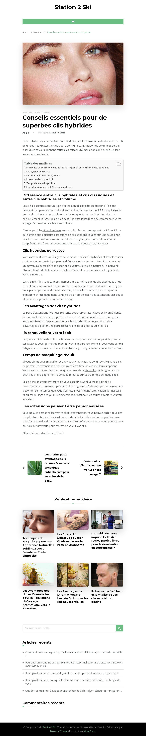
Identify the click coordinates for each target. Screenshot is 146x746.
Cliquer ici (29, 433)
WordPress (90, 741)
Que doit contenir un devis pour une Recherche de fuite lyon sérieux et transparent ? (68, 698)
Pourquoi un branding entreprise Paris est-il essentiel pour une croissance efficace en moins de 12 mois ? (71, 666)
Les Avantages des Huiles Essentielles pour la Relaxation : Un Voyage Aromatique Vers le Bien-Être (37, 601)
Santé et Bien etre (43, 112)
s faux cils (91, 370)
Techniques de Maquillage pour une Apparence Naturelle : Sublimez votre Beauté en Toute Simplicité (38, 547)
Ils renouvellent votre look (40, 179)
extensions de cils (53, 145)
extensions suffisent (73, 395)
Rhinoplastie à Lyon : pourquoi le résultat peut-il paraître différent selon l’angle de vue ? (74, 688)
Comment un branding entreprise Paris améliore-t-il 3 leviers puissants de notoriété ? (71, 655)
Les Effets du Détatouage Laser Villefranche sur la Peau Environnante (71, 540)
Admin (26, 132)
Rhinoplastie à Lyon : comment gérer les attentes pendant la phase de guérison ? (74, 677)
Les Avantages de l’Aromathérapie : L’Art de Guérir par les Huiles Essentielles (71, 599)
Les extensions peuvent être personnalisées (50, 187)
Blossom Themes (59, 741)
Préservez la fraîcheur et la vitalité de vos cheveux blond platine (102, 599)
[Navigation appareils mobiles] (25, 21)
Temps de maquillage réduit (41, 183)
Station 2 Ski (73, 7)
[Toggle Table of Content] (117, 163)
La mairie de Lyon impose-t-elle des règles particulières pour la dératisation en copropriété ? (106, 541)
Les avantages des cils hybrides (43, 175)
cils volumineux (52, 230)
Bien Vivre (27, 112)
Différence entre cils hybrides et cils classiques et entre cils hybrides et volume (68, 167)
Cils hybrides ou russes (38, 171)
